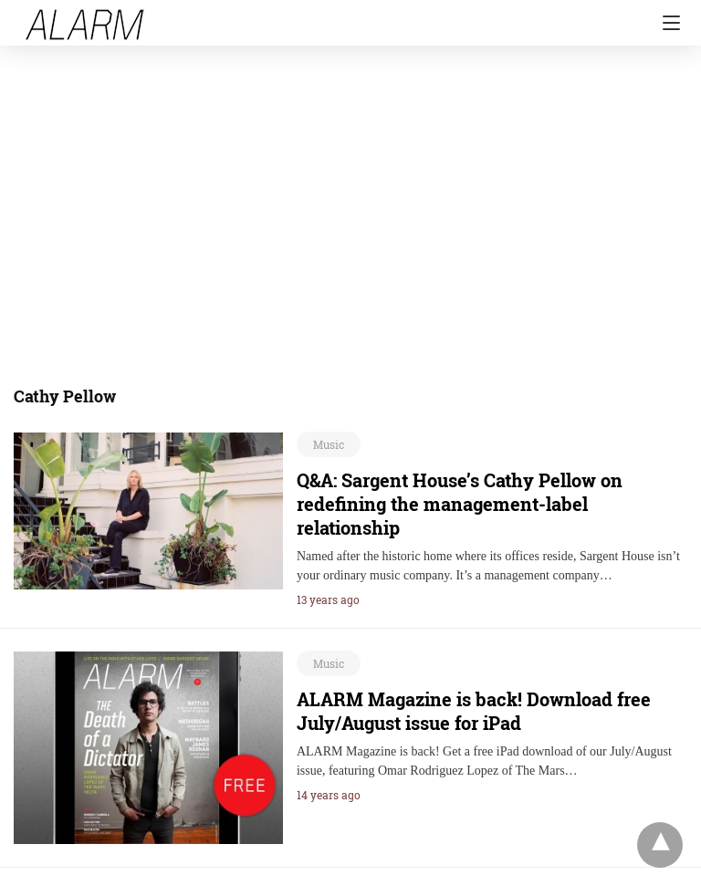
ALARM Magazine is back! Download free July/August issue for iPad (474, 711)
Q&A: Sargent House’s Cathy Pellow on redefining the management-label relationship (460, 503)
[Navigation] (666, 23)
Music (328, 444)
